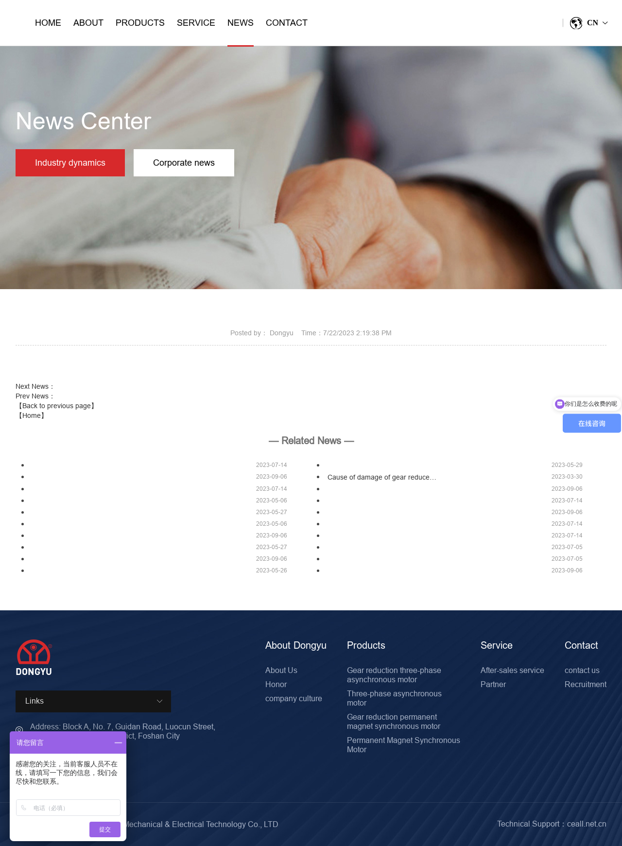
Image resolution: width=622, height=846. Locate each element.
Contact (287, 22)
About (88, 22)
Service (196, 22)
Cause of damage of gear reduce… (382, 477)
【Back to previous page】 (57, 406)
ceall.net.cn (586, 823)
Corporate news (184, 162)
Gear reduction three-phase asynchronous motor (394, 675)
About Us (281, 670)
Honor (276, 684)
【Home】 (32, 415)
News (240, 31)
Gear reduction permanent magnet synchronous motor (393, 721)
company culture (293, 698)
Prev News (35, 396)
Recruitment (585, 684)
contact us (582, 670)
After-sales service (512, 670)
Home (48, 22)
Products (140, 22)
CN (588, 23)
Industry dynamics (70, 162)
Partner (493, 684)
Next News (35, 386)
